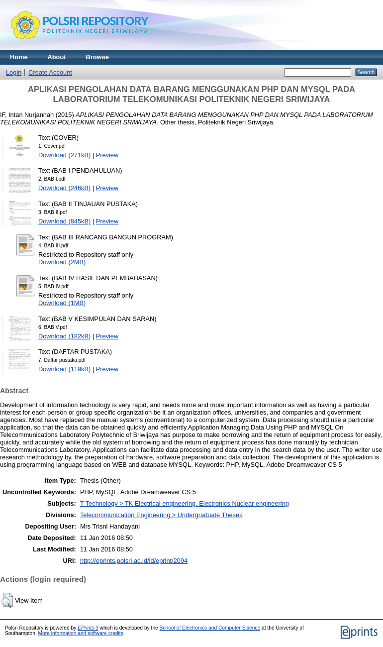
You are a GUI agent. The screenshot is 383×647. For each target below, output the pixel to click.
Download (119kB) (64, 369)
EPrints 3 (88, 628)
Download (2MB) (62, 262)
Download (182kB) (64, 336)
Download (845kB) (64, 221)
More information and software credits (80, 633)
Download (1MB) (62, 303)
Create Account (50, 72)
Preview (107, 155)
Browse (97, 57)
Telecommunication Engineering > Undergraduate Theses (161, 515)
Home (19, 57)
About (57, 57)
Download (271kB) (64, 155)
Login (13, 72)
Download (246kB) (64, 188)
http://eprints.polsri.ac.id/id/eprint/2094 (134, 560)
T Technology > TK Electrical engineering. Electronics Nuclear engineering (184, 503)
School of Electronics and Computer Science (210, 628)
